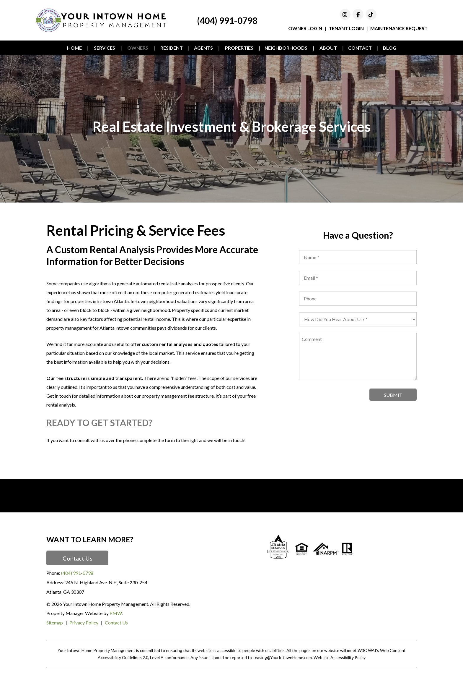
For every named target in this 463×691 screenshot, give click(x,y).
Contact (360, 48)
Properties (239, 48)
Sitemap (54, 622)
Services (104, 48)
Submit (393, 395)
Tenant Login (346, 28)
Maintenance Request (399, 28)
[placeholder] (358, 257)
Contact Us (77, 558)
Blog (389, 48)
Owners (137, 48)
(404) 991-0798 (227, 20)
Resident (171, 48)
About (328, 48)
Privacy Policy (83, 622)
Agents (203, 48)
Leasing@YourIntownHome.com (282, 657)
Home (74, 48)
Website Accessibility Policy (340, 657)
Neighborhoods (286, 48)
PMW (116, 613)
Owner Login (305, 28)
